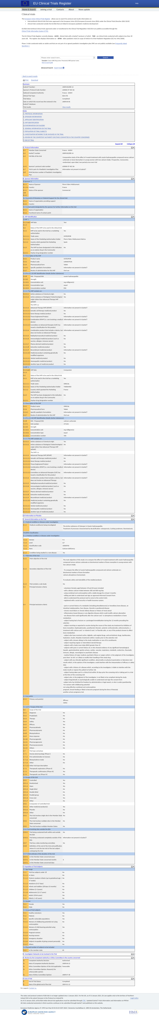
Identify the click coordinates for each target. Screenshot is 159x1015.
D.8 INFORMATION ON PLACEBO (34, 126)
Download (34, 80)
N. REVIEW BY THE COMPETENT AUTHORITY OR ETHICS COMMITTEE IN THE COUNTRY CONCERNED (56, 137)
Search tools (58, 68)
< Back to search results (29, 76)
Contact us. (33, 988)
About (71, 9)
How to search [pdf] (47, 62)
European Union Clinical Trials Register (37, 19)
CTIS (84, 1001)
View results (66, 107)
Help (136, 3)
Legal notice (134, 998)
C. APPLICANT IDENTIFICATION (33, 120)
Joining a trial (46, 9)
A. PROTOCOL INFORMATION (33, 114)
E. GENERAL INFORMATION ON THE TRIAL (37, 128)
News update (84, 9)
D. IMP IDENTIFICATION (31, 123)
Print (26, 80)
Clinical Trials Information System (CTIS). (35, 31)
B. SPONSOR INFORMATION (32, 117)
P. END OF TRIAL (28, 140)
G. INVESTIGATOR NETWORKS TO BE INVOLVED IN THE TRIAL (43, 134)
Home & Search (29, 9)
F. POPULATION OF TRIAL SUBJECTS (35, 131)
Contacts (60, 9)
